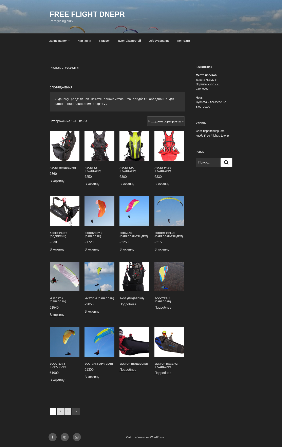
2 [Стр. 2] (60, 411)
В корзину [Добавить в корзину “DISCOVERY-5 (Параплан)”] (91, 249)
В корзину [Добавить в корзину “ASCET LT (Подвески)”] (91, 184)
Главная (55, 67)
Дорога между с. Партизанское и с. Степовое (208, 84)
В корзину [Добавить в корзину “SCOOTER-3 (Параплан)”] (57, 380)
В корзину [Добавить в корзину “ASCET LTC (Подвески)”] (126, 184)
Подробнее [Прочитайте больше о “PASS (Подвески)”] (127, 304)
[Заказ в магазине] (166, 121)
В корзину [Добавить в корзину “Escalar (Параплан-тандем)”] (126, 249)
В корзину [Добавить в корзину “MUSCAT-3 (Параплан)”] (57, 314)
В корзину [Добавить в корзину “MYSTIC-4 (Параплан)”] (91, 311)
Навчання (84, 40)
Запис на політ (59, 40)
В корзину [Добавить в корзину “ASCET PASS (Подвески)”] (161, 184)
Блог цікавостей (129, 40)
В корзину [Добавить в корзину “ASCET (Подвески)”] (57, 181)
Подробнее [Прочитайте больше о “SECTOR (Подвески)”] (127, 369)
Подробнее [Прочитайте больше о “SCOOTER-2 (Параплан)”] (162, 307)
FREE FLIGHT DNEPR (87, 14)
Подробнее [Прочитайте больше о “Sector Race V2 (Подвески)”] (162, 373)
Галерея (104, 40)
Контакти (183, 40)
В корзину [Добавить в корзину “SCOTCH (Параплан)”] (91, 377)
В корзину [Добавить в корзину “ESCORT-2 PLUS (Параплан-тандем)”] (161, 249)
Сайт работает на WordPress (145, 437)
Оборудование (159, 40)
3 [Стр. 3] (68, 411)
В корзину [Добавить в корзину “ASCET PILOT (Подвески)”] (57, 249)
